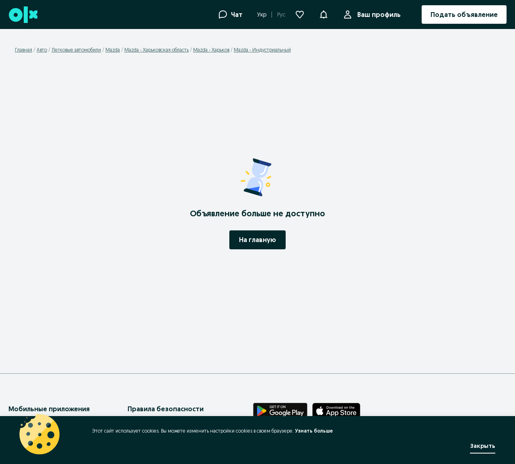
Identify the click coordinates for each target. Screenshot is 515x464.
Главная (23, 50)
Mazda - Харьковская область (156, 50)
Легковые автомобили (76, 50)
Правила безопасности (166, 409)
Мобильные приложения (49, 409)
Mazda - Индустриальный (262, 50)
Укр (261, 14)
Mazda (112, 50)
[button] (323, 14)
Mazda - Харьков (211, 50)
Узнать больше (314, 431)
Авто (42, 50)
